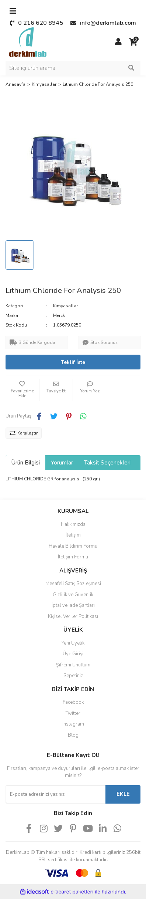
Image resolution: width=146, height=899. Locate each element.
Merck (59, 315)
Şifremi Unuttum (73, 665)
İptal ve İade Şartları (73, 605)
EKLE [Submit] (123, 794)
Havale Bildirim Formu (73, 546)
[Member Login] (118, 42)
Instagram (73, 724)
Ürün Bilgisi (25, 463)
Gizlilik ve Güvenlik (73, 594)
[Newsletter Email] (55, 794)
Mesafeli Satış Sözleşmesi (73, 583)
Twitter (73, 713)
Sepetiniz (73, 675)
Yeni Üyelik (73, 643)
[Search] (73, 68)
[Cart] (133, 42)
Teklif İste (73, 362)
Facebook (73, 702)
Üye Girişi (73, 653)
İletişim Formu (73, 557)
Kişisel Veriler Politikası (73, 616)
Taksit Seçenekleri (107, 463)
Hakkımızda (73, 524)
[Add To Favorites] (22, 390)
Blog (73, 735)
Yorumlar (62, 463)
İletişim (73, 535)
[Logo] (27, 42)
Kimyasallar (65, 306)
